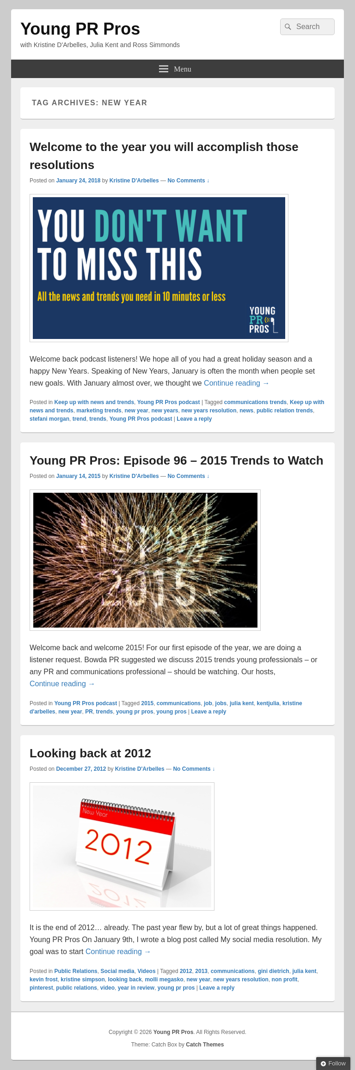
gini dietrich (273, 971)
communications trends (255, 402)
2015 (147, 703)
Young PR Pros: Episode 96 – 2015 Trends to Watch (177, 460)
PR (89, 711)
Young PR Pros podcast (168, 402)
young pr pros (134, 711)
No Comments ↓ (188, 180)
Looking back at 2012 (90, 753)
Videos (146, 971)
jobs (221, 703)
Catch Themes (205, 1044)
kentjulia (268, 703)
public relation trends (285, 410)
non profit (285, 979)
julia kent (242, 703)
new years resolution (208, 410)
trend (79, 419)
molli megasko (164, 979)
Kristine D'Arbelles (134, 180)
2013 (201, 971)
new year (136, 410)
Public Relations (75, 971)
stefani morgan (49, 419)
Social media (117, 971)
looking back (124, 979)
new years (164, 410)
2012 (186, 971)
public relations (76, 988)
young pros (171, 711)
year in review (136, 988)
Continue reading (236, 383)
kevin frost (44, 979)
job (208, 703)
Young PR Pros (80, 28)
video (107, 988)
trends (97, 419)
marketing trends (98, 410)
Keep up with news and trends (94, 402)
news (246, 410)
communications (179, 703)
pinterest (41, 988)
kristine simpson (82, 979)
